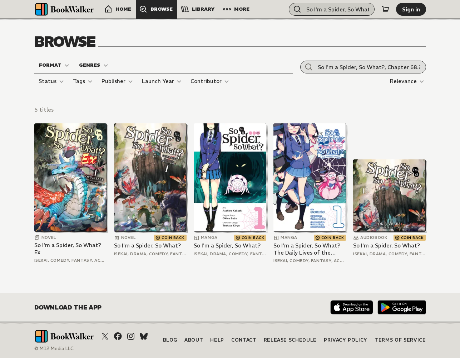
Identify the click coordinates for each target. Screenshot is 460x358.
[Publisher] (118, 81)
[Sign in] (411, 9)
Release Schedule (290, 340)
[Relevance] (408, 81)
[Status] (52, 81)
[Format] (54, 65)
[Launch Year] (162, 81)
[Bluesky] (143, 336)
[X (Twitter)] (105, 336)
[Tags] (83, 81)
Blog (170, 340)
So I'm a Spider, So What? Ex (67, 249)
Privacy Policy (345, 340)
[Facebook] (118, 336)
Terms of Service (400, 340)
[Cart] (385, 9)
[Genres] (93, 65)
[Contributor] (211, 81)
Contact (244, 340)
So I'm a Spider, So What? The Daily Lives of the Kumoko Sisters (306, 249)
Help (217, 340)
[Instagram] (131, 336)
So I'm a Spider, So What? (147, 245)
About (193, 340)
